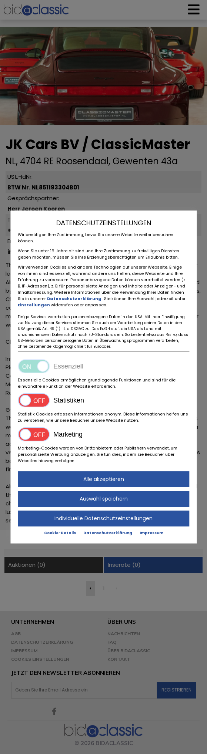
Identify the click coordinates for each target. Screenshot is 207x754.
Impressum (151, 533)
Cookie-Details (60, 533)
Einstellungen (34, 305)
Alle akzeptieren (103, 479)
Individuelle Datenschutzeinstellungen (103, 518)
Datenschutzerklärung (74, 299)
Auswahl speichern (104, 498)
